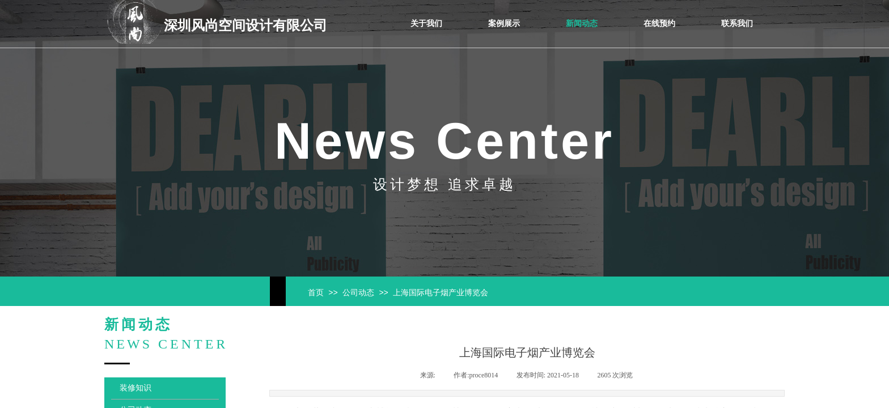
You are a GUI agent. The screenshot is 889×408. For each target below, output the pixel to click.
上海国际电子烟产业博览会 (440, 292)
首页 (316, 292)
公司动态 (358, 292)
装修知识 (135, 388)
